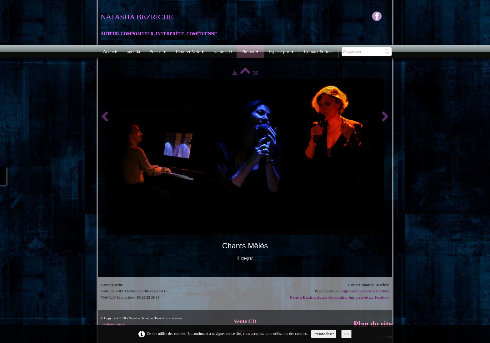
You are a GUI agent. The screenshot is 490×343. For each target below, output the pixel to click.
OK (346, 334)
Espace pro (281, 51)
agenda (133, 51)
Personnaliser (323, 334)
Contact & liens (318, 51)
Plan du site (372, 324)
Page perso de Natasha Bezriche (365, 291)
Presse (158, 51)
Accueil (110, 51)
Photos (250, 51)
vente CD (223, 51)
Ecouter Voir (190, 51)
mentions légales (113, 324)
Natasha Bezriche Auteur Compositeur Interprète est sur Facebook (339, 297)
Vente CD (245, 321)
